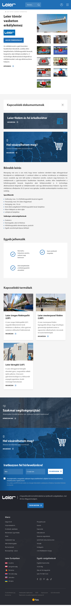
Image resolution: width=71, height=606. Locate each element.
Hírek (6, 537)
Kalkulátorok (41, 533)
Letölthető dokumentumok (45, 541)
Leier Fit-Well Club (42, 575)
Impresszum (44, 593)
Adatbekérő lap (10, 541)
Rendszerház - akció (11, 552)
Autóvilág (40, 567)
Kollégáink (40, 548)
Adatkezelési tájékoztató (26, 593)
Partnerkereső (9, 548)
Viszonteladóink (10, 526)
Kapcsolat (40, 530)
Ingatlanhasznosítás (43, 564)
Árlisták (39, 544)
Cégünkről (8, 523)
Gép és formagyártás (43, 571)
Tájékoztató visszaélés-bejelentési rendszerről (31, 596)
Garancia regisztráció (43, 537)
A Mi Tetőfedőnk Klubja (44, 552)
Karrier (39, 526)
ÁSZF (36, 593)
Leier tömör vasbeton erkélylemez (17, 12)
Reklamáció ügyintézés (12, 533)
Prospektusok (41, 523)
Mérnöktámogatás (11, 544)
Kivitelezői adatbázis (11, 530)
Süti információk (55, 593)
